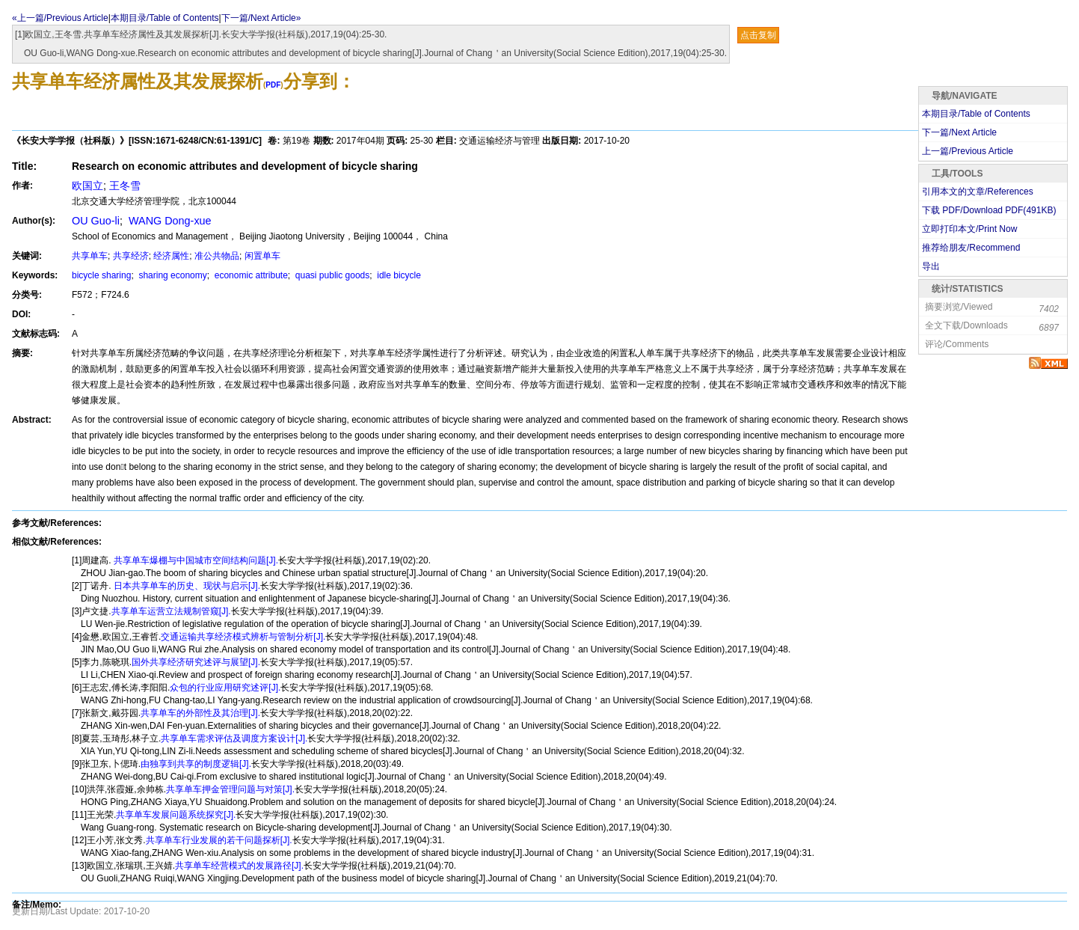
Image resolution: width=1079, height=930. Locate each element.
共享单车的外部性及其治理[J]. (200, 713)
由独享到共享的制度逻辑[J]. (196, 764)
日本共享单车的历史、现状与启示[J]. (185, 586)
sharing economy (171, 275)
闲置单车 (262, 256)
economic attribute (249, 275)
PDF (272, 85)
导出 (931, 266)
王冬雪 (125, 186)
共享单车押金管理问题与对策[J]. (230, 789)
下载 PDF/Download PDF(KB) (989, 210)
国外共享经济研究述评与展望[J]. (196, 662)
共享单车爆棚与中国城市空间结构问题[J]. (194, 560)
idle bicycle (398, 275)
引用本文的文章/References (977, 191)
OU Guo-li (96, 221)
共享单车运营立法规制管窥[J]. (171, 611)
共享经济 (131, 256)
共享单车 (90, 256)
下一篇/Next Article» (261, 18)
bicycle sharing (101, 275)
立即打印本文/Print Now (969, 229)
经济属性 (171, 256)
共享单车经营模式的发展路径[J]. (239, 865)
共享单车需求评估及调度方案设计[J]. (234, 738)
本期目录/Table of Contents (165, 18)
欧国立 (87, 186)
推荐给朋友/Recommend (971, 247)
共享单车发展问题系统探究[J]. (176, 815)
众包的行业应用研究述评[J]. (225, 687)
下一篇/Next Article (959, 132)
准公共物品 (216, 256)
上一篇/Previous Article (967, 151)
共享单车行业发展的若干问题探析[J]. (219, 840)
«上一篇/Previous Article (60, 18)
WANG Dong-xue (169, 221)
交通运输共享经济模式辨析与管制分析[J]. (243, 636)
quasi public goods (331, 275)
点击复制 (758, 35)
